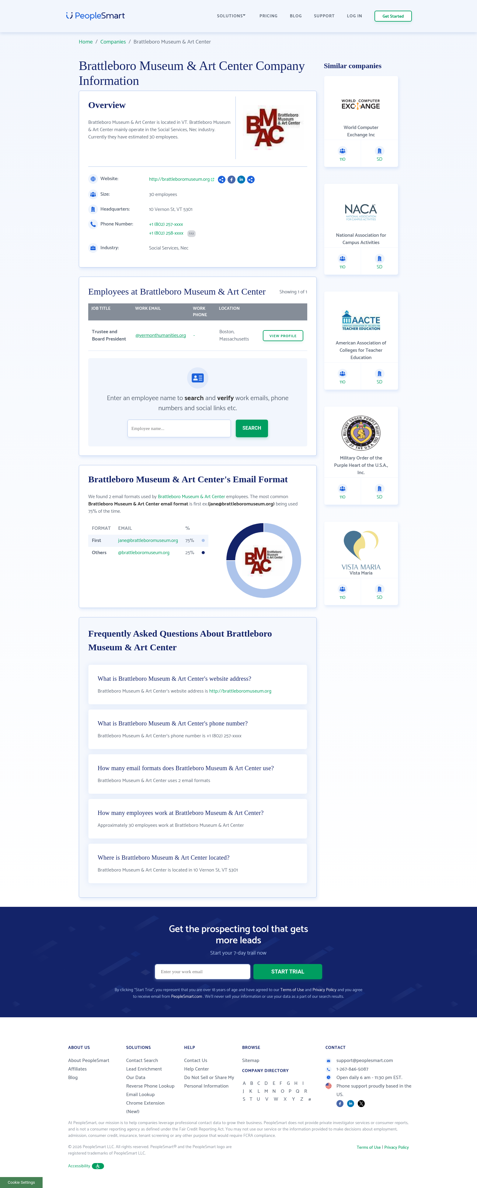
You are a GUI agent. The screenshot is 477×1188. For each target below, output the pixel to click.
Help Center (196, 1069)
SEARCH (251, 428)
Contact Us (195, 1061)
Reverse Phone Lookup (150, 1086)
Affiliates (77, 1069)
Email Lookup (140, 1095)
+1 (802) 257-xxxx (166, 224)
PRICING (268, 16)
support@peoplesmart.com (359, 1061)
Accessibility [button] (86, 1166)
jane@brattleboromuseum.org (148, 540)
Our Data (135, 1078)
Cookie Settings (21, 1182)
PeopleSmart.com (186, 996)
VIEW (283, 336)
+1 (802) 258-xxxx (166, 233)
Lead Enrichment (144, 1069)
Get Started (393, 16)
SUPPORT (324, 16)
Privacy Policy (324, 990)
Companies (113, 42)
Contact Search (142, 1061)
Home (86, 42)
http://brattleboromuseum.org (179, 179)
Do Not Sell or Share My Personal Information (209, 1082)
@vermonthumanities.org (161, 335)
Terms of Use (292, 990)
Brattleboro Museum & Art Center (191, 497)
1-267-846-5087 (347, 1069)
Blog (73, 1078)
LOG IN (355, 16)
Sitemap (250, 1061)
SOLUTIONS (231, 16)
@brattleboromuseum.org (143, 553)
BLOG (296, 16)
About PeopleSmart (88, 1061)
